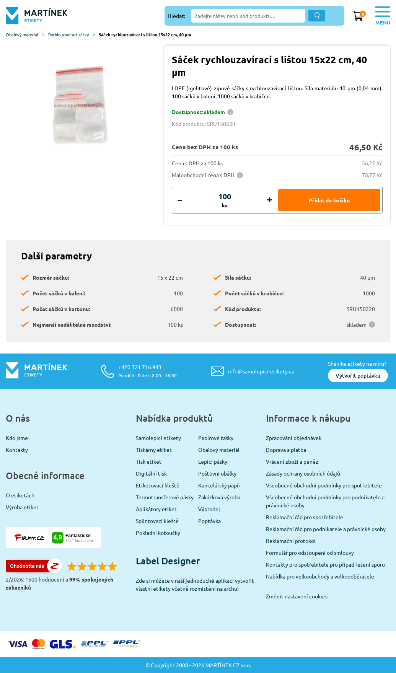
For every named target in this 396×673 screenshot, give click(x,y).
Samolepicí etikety (158, 437)
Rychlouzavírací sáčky (71, 34)
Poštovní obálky (217, 473)
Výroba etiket (22, 507)
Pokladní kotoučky (158, 532)
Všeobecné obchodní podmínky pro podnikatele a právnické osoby (325, 501)
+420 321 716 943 (147, 370)
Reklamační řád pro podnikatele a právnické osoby (326, 528)
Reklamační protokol (291, 540)
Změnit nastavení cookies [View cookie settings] (297, 596)
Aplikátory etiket (156, 508)
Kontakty (17, 449)
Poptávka (209, 520)
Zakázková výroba (219, 497)
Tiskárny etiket (154, 449)
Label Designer (168, 561)
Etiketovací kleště (157, 485)
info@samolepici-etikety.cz (261, 371)
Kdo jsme (17, 437)
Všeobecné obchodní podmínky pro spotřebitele (324, 485)
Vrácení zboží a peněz (292, 461)
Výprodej (209, 508)
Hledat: (176, 15)
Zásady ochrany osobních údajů (303, 473)
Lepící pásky (212, 461)
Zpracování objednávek (293, 437)
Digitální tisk (151, 473)
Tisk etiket (148, 461)
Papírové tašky (215, 437)
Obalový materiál (25, 34)
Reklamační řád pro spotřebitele (304, 516)
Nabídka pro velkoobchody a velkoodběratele (320, 576)
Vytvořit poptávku (358, 375)
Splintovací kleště (157, 520)
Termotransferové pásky (165, 497)
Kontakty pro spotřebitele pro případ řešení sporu (325, 564)
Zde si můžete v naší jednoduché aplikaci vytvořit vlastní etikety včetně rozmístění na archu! (195, 584)
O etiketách (20, 495)
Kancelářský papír (219, 485)
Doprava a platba (286, 449)
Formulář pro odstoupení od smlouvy (310, 552)
